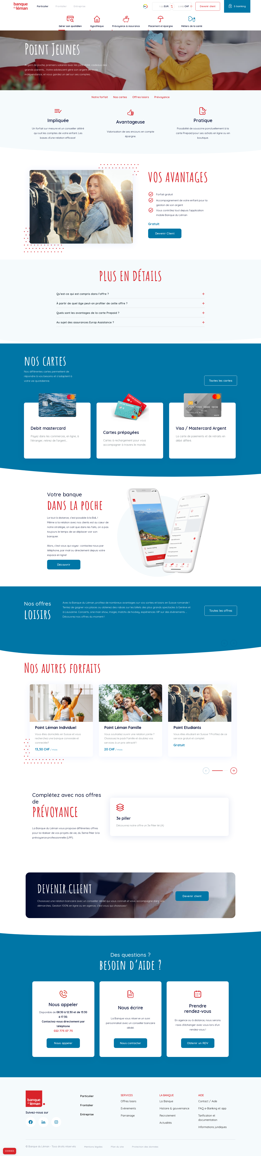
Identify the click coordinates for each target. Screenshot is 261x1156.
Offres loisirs (140, 97)
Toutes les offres (220, 611)
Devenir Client (164, 233)
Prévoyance (162, 97)
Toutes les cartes (220, 380)
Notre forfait (100, 97)
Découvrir (63, 564)
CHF (187, 6)
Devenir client (207, 6)
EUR (166, 6)
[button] (130, 293)
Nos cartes (120, 97)
